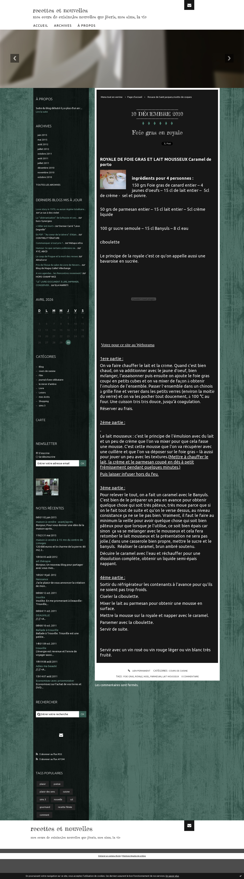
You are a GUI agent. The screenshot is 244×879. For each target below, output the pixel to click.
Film (41, 386)
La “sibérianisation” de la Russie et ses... (59, 220)
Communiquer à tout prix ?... (52, 245)
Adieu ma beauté (47, 682)
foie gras (126, 676)
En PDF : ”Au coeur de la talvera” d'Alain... (60, 237)
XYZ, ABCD (46, 257)
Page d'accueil (139, 96)
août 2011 (43, 160)
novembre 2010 (47, 175)
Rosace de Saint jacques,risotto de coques (177, 96)
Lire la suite (43, 111)
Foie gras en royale (157, 130)
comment (45, 834)
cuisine (69, 809)
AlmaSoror (46, 266)
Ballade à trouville (48, 645)
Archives (63, 25)
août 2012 (43, 145)
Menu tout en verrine (113, 96)
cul (75, 817)
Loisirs (43, 405)
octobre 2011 (45, 155)
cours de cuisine (48, 381)
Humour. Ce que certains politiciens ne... (59, 254)
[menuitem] (41, 25)
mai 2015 (43, 140)
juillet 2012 (44, 150)
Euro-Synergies (49, 224)
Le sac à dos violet (64, 215)
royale (137, 676)
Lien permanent (137, 670)
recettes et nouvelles (81, 8)
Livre (42, 400)
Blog (41, 376)
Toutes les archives (50, 187)
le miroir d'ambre (49, 395)
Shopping (44, 414)
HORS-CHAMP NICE (66, 286)
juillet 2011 (44, 165)
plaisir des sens (48, 809)
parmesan (155, 676)
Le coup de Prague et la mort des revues (59, 262)
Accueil (40, 25)
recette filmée (67, 826)
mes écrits (45, 410)
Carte (41, 434)
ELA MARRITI (65, 294)
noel (145, 676)
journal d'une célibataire (53, 391)
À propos (87, 25)
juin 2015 (43, 135)
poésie (58, 801)
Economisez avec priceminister (56, 696)
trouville (41, 663)
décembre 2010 (47, 170)
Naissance (42, 594)
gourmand (45, 826)
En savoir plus (172, 876)
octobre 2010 (45, 180)
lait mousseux (172, 676)
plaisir (43, 801)
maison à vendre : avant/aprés (56, 536)
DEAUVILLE (43, 630)
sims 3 (42, 419)
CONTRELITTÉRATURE (53, 241)
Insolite (41, 612)
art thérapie (44, 576)
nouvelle (60, 817)
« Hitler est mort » (46, 229)
